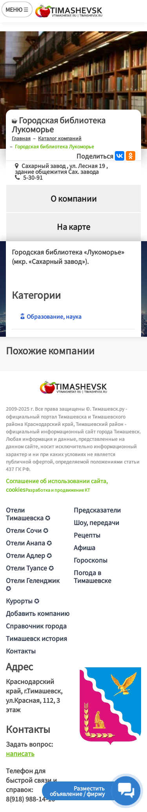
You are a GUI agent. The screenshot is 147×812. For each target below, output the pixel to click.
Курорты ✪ (22, 600)
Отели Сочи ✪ (27, 530)
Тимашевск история (36, 638)
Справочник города (36, 626)
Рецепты (87, 535)
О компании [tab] (74, 198)
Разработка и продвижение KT (57, 490)
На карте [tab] (73, 226)
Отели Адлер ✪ (29, 555)
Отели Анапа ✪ (29, 543)
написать (20, 753)
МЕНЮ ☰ (17, 9)
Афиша (84, 547)
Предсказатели (97, 510)
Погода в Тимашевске (92, 576)
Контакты (21, 651)
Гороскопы (90, 560)
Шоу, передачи (96, 522)
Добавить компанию (37, 613)
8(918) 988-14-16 (30, 798)
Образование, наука (51, 316)
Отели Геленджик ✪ (33, 584)
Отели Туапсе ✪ (30, 568)
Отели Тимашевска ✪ (28, 513)
